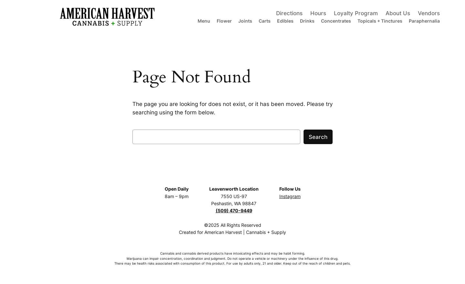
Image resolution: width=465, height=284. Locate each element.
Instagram (290, 196)
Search (318, 137)
